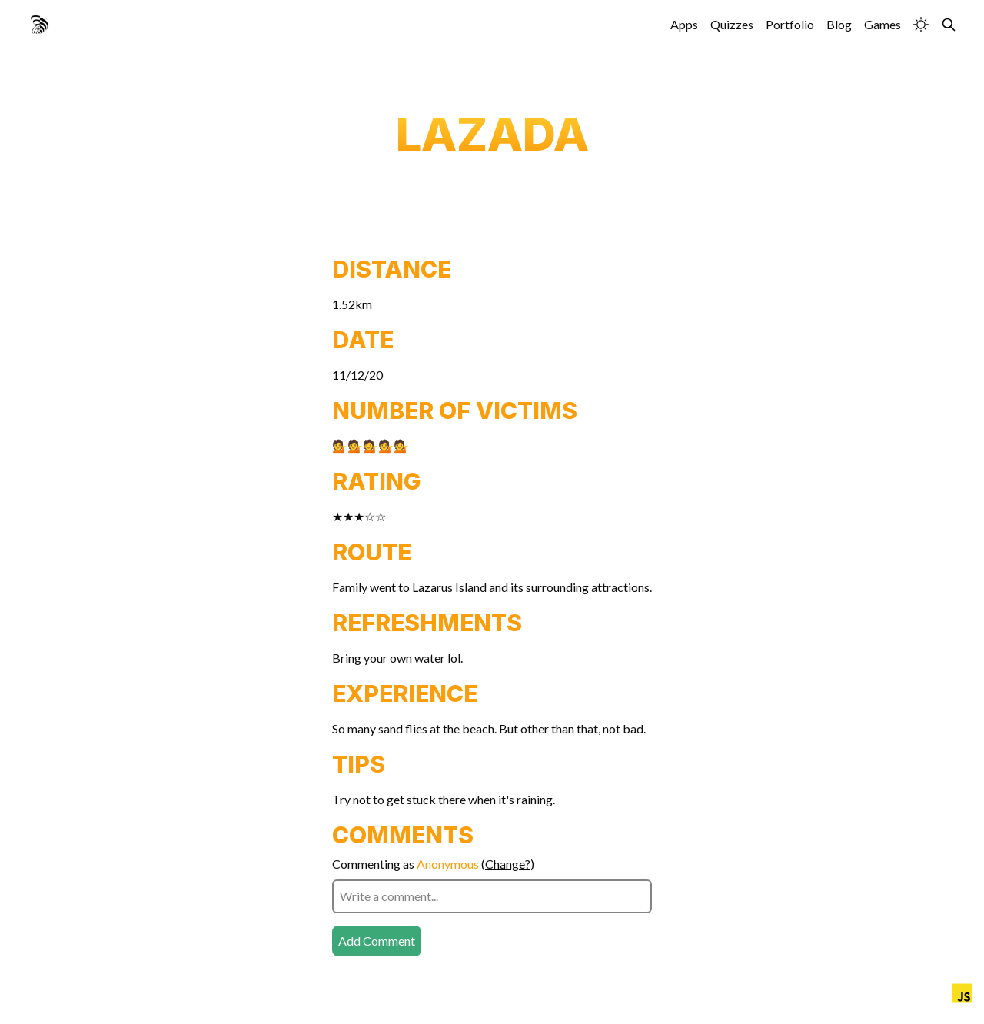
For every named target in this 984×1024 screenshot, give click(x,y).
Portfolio (790, 24)
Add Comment (376, 940)
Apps (684, 24)
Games (882, 24)
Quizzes (731, 24)
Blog (839, 24)
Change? (507, 863)
